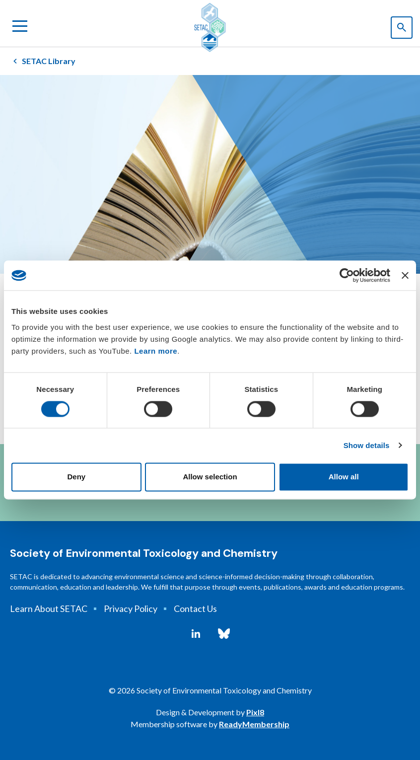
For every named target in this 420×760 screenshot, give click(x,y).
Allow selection (210, 477)
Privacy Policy (130, 608)
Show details (367, 445)
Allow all (344, 477)
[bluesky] (224, 634)
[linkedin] (196, 634)
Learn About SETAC (48, 608)
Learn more (155, 351)
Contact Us (195, 608)
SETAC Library (48, 61)
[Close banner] (405, 275)
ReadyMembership (254, 724)
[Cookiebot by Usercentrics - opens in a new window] (346, 275)
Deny (76, 477)
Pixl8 (255, 712)
